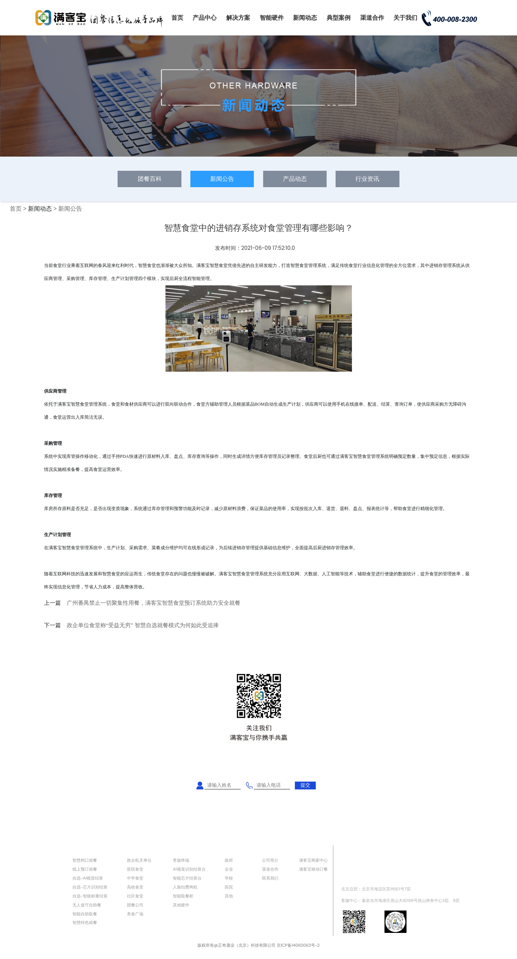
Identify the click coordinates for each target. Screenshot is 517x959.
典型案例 (339, 17)
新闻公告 (222, 178)
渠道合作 (372, 17)
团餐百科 (150, 178)
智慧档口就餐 (84, 860)
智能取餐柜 (183, 896)
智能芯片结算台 (187, 878)
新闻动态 (305, 17)
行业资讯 (367, 178)
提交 (305, 785)
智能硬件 (272, 17)
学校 (229, 878)
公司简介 (270, 860)
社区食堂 (135, 896)
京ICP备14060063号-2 (298, 945)
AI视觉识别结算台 (189, 869)
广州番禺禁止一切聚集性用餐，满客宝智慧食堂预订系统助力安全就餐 (153, 603)
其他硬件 (181, 905)
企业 (229, 869)
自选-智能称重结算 (90, 896)
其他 (229, 896)
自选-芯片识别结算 (90, 887)
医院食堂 (135, 869)
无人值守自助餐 (86, 905)
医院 (229, 887)
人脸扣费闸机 (185, 887)
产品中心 (205, 17)
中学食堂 (135, 878)
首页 (177, 17)
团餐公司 (135, 905)
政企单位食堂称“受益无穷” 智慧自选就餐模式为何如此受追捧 (143, 625)
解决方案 (238, 17)
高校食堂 (135, 887)
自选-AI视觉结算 (87, 878)
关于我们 (405, 17)
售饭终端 (181, 860)
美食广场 (135, 914)
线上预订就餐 (84, 869)
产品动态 (295, 178)
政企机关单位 (139, 860)
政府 (229, 860)
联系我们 (270, 878)
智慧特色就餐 (84, 922)
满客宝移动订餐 (313, 869)
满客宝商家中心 (313, 860)
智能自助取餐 (84, 914)
